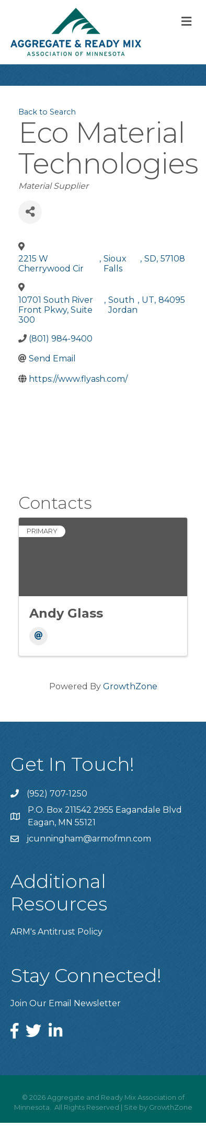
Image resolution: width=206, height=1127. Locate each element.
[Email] (38, 636)
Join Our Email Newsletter (65, 1003)
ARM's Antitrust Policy (56, 932)
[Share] (30, 212)
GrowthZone (130, 686)
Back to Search (47, 112)
